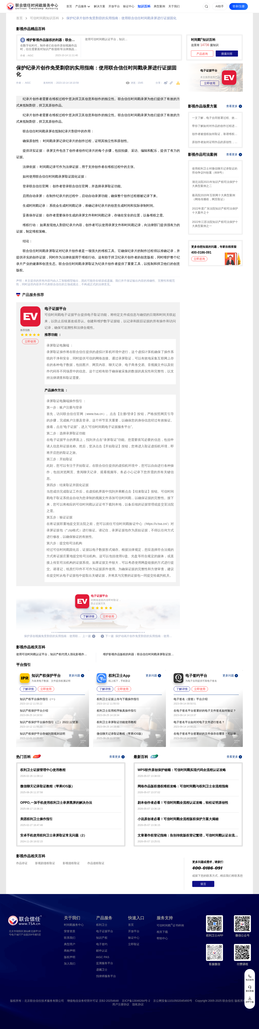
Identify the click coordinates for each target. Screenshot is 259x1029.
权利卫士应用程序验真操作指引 (116, 710)
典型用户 (69, 944)
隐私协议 (138, 1004)
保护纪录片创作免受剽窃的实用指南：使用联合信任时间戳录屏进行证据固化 (121, 18)
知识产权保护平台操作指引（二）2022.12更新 (49, 722)
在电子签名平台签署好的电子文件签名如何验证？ (205, 710)
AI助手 (219, 6)
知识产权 (101, 937)
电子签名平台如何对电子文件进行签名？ (199, 722)
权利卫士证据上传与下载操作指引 (118, 699)
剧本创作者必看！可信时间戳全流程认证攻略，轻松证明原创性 (183, 802)
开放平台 (114, 6)
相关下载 (162, 931)
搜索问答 (226, 53)
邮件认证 (101, 950)
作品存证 (22, 863)
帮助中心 (162, 938)
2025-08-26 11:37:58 (31, 792)
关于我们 (174, 6)
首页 (69, 6)
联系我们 (69, 937)
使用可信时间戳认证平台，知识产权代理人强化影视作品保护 (107, 39)
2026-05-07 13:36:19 (149, 808)
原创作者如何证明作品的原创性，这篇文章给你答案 (215, 142)
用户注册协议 (120, 1004)
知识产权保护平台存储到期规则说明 (42, 733)
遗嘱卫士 (101, 969)
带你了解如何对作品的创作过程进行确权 (215, 125)
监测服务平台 (104, 963)
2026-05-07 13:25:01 (149, 841)
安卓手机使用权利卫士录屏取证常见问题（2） (53, 835)
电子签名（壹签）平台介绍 (191, 699)
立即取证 (133, 944)
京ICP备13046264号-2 (136, 1000)
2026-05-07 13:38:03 (149, 776)
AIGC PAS (102, 957)
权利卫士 (101, 924)
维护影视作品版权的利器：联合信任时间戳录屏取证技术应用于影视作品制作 (139, 654)
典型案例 (159, 6)
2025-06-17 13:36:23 (31, 808)
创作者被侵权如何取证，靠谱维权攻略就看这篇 (215, 134)
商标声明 (69, 950)
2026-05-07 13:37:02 (149, 792)
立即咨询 (199, 258)
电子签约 (101, 944)
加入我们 (69, 963)
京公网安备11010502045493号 (172, 1000)
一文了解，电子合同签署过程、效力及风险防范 (215, 117)
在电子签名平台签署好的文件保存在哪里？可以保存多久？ (206, 733)
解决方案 (99, 6)
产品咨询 (202, 53)
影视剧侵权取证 (45, 863)
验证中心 (128, 6)
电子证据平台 (104, 931)
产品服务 (81, 6)
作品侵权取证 (95, 863)
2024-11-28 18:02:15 (31, 841)
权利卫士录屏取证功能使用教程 (116, 722)
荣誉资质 (69, 931)
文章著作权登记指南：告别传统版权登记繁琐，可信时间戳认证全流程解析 (188, 835)
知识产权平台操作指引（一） (38, 699)
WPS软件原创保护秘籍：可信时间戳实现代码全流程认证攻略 (182, 770)
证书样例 (170, 925)
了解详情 (88, 616)
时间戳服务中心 (74, 924)
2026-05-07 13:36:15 (149, 825)
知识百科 (144, 6)
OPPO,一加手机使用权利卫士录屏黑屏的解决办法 (56, 802)
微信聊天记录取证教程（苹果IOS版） (120, 733)
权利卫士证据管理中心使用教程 (43, 770)
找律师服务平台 (106, 976)
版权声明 (69, 957)
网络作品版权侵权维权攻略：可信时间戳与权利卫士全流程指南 (183, 786)
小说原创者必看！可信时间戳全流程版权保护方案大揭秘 (178, 819)
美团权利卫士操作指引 (36, 819)
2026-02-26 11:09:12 (31, 776)
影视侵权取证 (71, 863)
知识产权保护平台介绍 (34, 710)
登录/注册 (238, 6)
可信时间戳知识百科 (44, 18)
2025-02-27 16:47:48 (31, 825)
